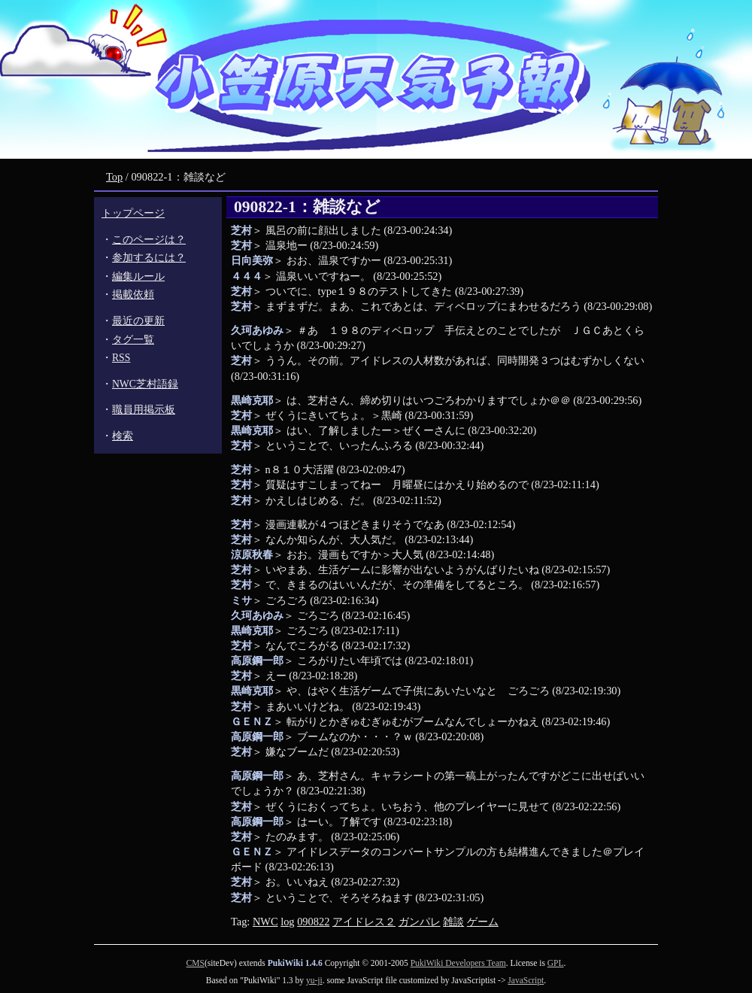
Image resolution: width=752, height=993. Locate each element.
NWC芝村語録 (145, 384)
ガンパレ (420, 922)
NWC (265, 922)
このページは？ (149, 239)
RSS (121, 357)
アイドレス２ (364, 922)
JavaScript (526, 980)
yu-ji (314, 980)
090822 (313, 922)
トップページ (133, 213)
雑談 (453, 922)
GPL (555, 962)
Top (114, 177)
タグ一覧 (133, 339)
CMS (195, 962)
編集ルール (138, 276)
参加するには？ (149, 257)
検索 (122, 436)
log (287, 922)
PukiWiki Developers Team (458, 962)
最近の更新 (138, 320)
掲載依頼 (133, 294)
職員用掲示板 (143, 409)
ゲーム (483, 922)
